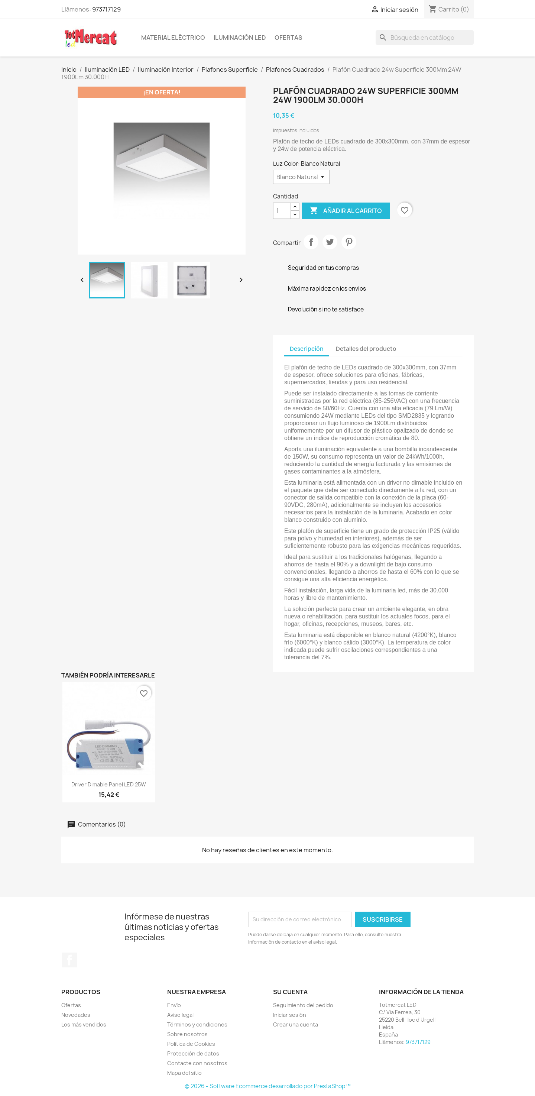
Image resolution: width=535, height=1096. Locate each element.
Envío (174, 1005)
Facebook (69, 960)
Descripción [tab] (307, 349)
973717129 (106, 9)
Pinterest (348, 242)
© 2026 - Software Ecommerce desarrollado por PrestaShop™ (268, 1086)
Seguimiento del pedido (303, 1005)
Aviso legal (180, 1014)
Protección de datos (193, 1053)
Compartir (311, 242)
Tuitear (329, 242)
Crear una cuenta (295, 1024)
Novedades (75, 1014)
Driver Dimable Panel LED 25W (108, 784)
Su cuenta (290, 992)
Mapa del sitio (184, 1072)
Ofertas (288, 37)
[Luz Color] (301, 177)
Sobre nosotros (187, 1034)
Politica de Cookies (191, 1043)
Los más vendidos (83, 1024)
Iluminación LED (240, 37)
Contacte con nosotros (197, 1063)
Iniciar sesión (289, 1014)
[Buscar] (425, 37)
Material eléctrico (173, 37)
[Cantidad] (282, 211)
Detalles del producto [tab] (366, 349)
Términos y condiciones (197, 1024)
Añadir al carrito (345, 211)
